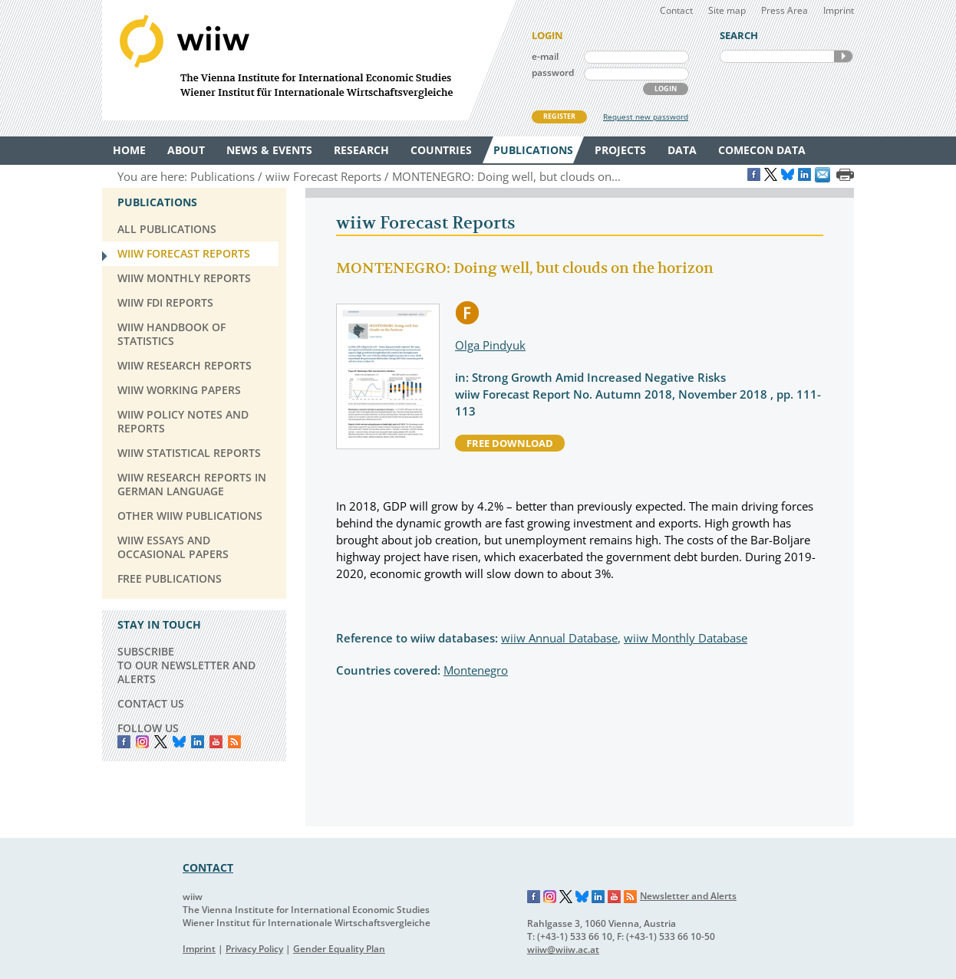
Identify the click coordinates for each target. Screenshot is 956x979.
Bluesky (179, 741)
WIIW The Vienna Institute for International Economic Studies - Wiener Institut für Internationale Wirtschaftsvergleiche (309, 60)
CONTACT (208, 867)
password (553, 72)
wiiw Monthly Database (685, 638)
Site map (727, 10)
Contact (676, 10)
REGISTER (559, 116)
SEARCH (843, 56)
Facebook (123, 741)
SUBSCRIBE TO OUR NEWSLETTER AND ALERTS (186, 665)
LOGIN (665, 89)
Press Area (784, 10)
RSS (234, 741)
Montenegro (475, 670)
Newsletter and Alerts (688, 895)
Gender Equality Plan (339, 948)
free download (509, 443)
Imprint (838, 10)
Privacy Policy (254, 948)
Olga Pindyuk (490, 345)
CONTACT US (150, 703)
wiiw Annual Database (559, 638)
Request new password (645, 116)
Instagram (550, 897)
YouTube (216, 741)
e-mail (545, 56)
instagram (142, 741)
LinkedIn (197, 741)
